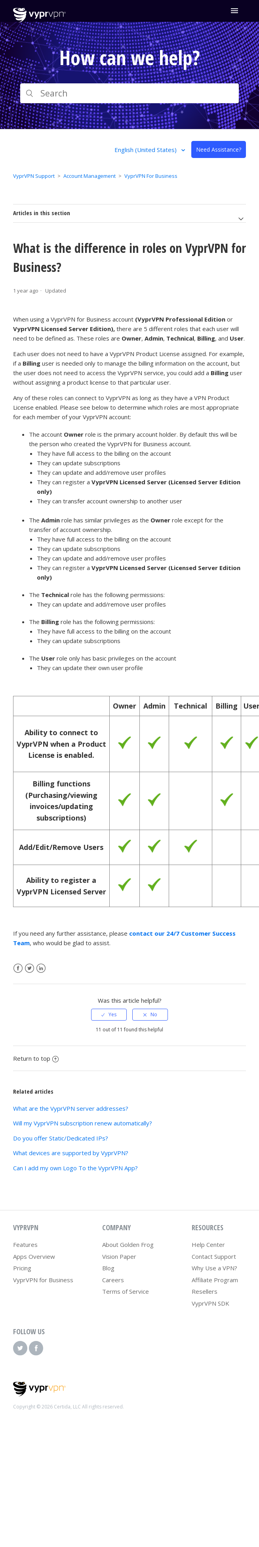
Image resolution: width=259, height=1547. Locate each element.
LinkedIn (41, 968)
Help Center (208, 1244)
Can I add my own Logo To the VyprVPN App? (75, 1168)
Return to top (36, 1058)
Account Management (89, 175)
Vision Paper (119, 1256)
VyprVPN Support (34, 175)
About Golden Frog (128, 1244)
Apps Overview (34, 1256)
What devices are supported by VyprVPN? (70, 1153)
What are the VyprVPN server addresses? (70, 1108)
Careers (113, 1280)
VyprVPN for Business (43, 1280)
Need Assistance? (218, 149)
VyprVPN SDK (210, 1303)
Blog (108, 1268)
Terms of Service (125, 1291)
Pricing (22, 1268)
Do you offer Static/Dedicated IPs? (60, 1138)
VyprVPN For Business (150, 175)
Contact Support (214, 1256)
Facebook (18, 968)
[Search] (129, 93)
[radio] (109, 1015)
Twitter (29, 968)
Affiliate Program (215, 1280)
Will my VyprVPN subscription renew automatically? (82, 1123)
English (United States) (146, 150)
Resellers (204, 1291)
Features (25, 1244)
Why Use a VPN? (214, 1268)
